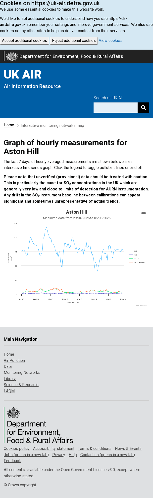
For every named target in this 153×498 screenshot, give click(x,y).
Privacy (58, 454)
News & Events (128, 448)
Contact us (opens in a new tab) (107, 454)
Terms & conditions (94, 448)
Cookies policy (17, 448)
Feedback (12, 460)
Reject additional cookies (74, 40)
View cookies (110, 40)
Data (8, 366)
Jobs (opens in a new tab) (26, 454)
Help (73, 454)
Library (10, 378)
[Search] (143, 107)
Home (9, 125)
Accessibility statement (53, 448)
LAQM (9, 391)
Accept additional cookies (24, 40)
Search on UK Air (108, 97)
